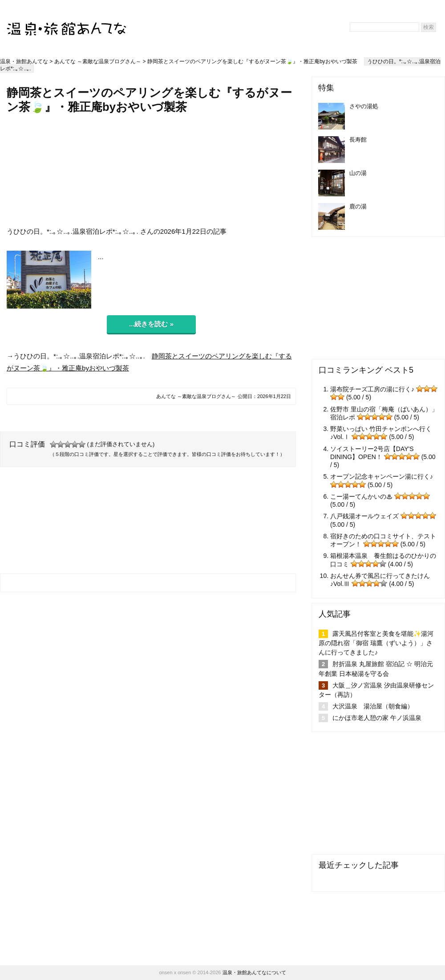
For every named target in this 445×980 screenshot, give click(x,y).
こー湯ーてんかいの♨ (361, 496)
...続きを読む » (151, 324)
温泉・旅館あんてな (24, 61)
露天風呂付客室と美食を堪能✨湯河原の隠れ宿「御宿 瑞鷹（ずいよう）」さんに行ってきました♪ (376, 643)
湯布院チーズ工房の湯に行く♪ (372, 389)
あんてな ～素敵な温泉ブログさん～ (97, 61)
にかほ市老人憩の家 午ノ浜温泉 (376, 717)
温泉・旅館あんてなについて (254, 972)
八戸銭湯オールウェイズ (364, 516)
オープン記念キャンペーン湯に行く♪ (381, 476)
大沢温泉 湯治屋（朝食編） (372, 706)
